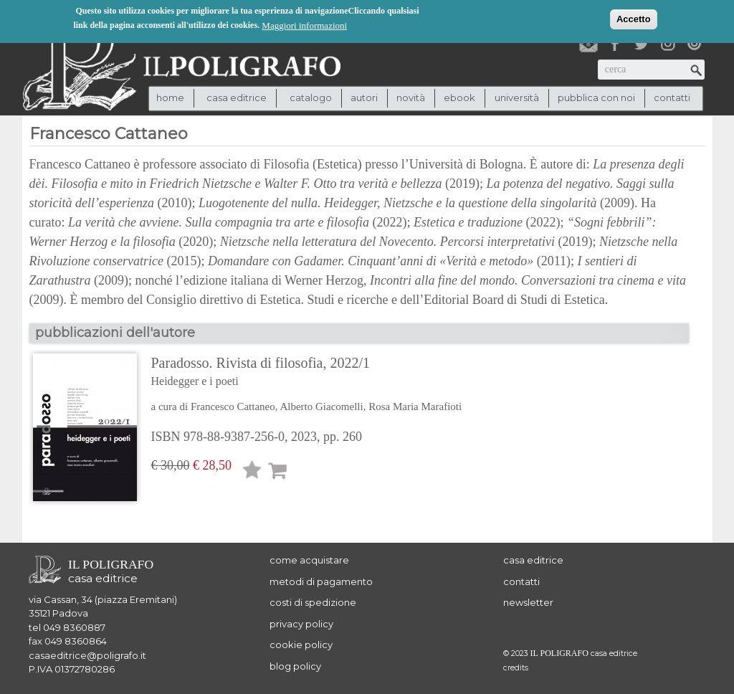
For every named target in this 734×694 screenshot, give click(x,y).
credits (515, 667)
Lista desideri (252, 472)
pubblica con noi (596, 97)
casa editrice (533, 560)
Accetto (633, 18)
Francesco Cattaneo (233, 406)
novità (410, 97)
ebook (459, 97)
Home (170, 97)
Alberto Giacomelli (321, 406)
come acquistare (309, 560)
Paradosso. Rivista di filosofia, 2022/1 (306, 373)
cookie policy (301, 644)
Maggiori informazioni (304, 24)
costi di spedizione (313, 602)
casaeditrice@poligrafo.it (87, 655)
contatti (672, 97)
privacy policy (301, 623)
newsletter (528, 602)
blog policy (295, 666)
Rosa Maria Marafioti (415, 406)
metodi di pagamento (321, 581)
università (517, 97)
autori (364, 97)
